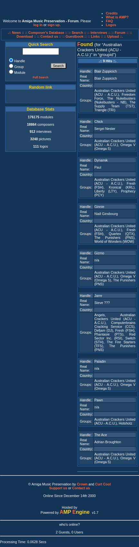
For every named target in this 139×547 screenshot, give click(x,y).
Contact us (81, 488)
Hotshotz (125, 423)
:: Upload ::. (113, 36)
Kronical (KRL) (121, 187)
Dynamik (100, 160)
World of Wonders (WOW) (114, 241)
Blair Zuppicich (105, 71)
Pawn (98, 400)
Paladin (100, 361)
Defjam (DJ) (103, 330)
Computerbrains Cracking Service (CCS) (114, 324)
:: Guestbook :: (74, 36)
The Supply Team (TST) (114, 104)
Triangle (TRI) (104, 110)
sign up (53, 25)
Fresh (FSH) (124, 330)
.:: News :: (16, 32)
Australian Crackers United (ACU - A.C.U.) (114, 92)
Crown (82, 484)
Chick (98, 121)
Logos (111, 25)
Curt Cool (103, 484)
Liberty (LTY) (105, 191)
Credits (112, 13)
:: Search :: (78, 32)
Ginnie (99, 207)
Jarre (98, 296)
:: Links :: (95, 36)
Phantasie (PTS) (108, 334)
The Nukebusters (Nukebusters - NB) (114, 100)
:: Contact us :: (49, 36)
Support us (58, 488)
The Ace (100, 435)
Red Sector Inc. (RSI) (114, 336)
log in (37, 25)
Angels (99, 315)
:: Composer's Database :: (47, 32)
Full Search (41, 77)
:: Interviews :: (99, 32)
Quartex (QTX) (121, 234)
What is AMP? (117, 17)
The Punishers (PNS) (114, 237)
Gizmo (99, 253)
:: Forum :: (120, 32)
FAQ (109, 21)
